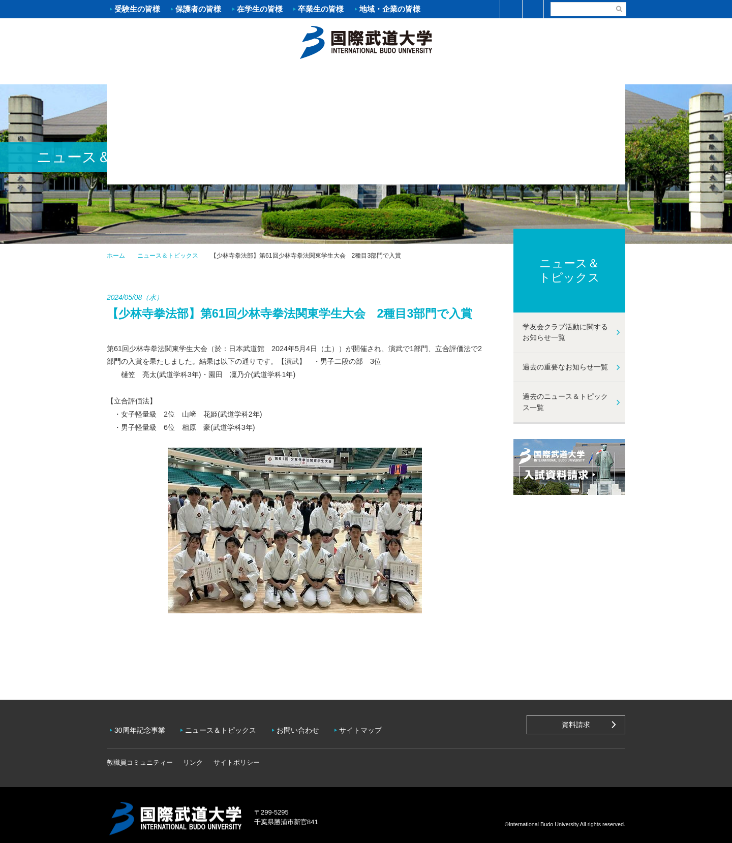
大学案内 (150, 74)
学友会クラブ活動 (581, 73)
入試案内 (236, 74)
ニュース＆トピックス (167, 255)
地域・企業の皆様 (389, 9)
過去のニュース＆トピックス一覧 (565, 402)
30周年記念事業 (142, 727)
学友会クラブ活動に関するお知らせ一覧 (565, 332)
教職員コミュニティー (140, 755)
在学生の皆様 (260, 9)
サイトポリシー (237, 755)
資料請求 (576, 725)
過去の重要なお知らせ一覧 (565, 367)
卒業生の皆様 (321, 9)
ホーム (366, 41)
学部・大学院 (323, 74)
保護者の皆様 (198, 9)
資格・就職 (409, 74)
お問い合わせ (305, 727)
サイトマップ (370, 727)
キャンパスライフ (495, 74)
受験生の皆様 (137, 9)
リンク (193, 755)
